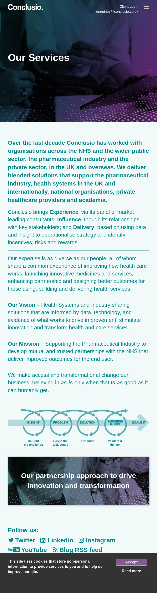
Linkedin (60, 540)
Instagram (100, 540)
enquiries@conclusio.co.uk (117, 12)
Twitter (25, 540)
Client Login (129, 7)
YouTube (34, 549)
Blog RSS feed (80, 549)
